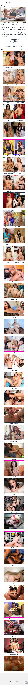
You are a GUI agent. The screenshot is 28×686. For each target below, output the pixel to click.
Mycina (8, 244)
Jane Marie (19, 209)
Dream (14, 281)
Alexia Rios (14, 388)
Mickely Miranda (14, 601)
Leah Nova (8, 191)
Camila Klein (14, 477)
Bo (14, 494)
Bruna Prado (8, 226)
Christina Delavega (20, 262)
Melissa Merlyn (14, 441)
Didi (8, 156)
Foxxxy (14, 636)
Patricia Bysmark (14, 423)
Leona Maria (20, 120)
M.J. (14, 352)
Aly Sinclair (14, 547)
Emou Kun (14, 299)
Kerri (14, 583)
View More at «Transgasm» (14, 47)
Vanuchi (14, 406)
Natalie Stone (8, 85)
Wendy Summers (19, 156)
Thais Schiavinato (19, 226)
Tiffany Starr (8, 138)
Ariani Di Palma (20, 102)
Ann (8, 262)
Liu (8, 120)
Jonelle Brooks (14, 654)
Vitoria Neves (14, 370)
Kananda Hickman (14, 618)
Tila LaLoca (14, 672)
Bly (20, 67)
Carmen (14, 459)
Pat (20, 244)
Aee (20, 191)
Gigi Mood (8, 209)
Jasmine (14, 565)
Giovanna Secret (20, 85)
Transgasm (4, 6)
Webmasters (14, 677)
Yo (20, 173)
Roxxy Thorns (8, 67)
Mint (14, 530)
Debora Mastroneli (14, 335)
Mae (8, 102)
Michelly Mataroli (8, 173)
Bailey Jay (19, 138)
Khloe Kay (14, 317)
